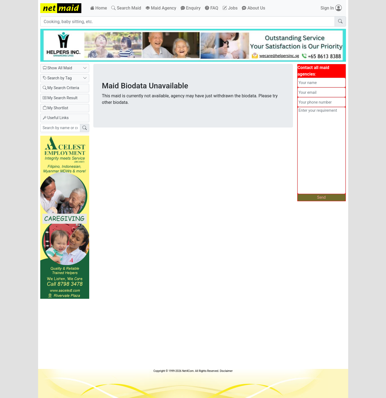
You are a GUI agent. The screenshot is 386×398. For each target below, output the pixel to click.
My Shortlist (55, 108)
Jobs (230, 8)
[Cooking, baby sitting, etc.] (187, 21)
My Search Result (60, 98)
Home (98, 8)
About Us (253, 8)
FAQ (211, 8)
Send (321, 197)
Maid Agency (161, 8)
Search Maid (126, 8)
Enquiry (191, 8)
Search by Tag (65, 78)
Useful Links (56, 118)
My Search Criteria (61, 88)
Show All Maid (65, 68)
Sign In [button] (330, 8)
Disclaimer (226, 370)
